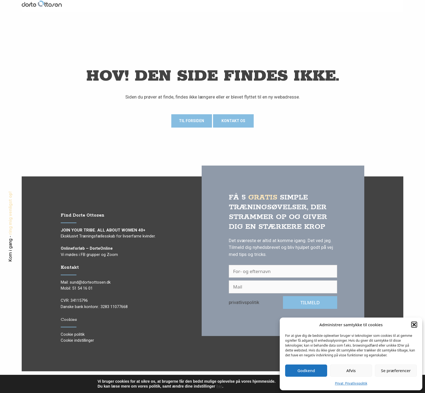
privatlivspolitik (244, 302)
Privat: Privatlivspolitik (351, 383)
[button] (414, 324)
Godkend (306, 370)
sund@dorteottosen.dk (90, 282)
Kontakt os (233, 121)
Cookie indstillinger (77, 340)
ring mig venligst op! (10, 213)
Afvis (351, 370)
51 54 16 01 (82, 288)
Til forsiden (191, 121)
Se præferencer (396, 370)
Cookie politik (73, 334)
